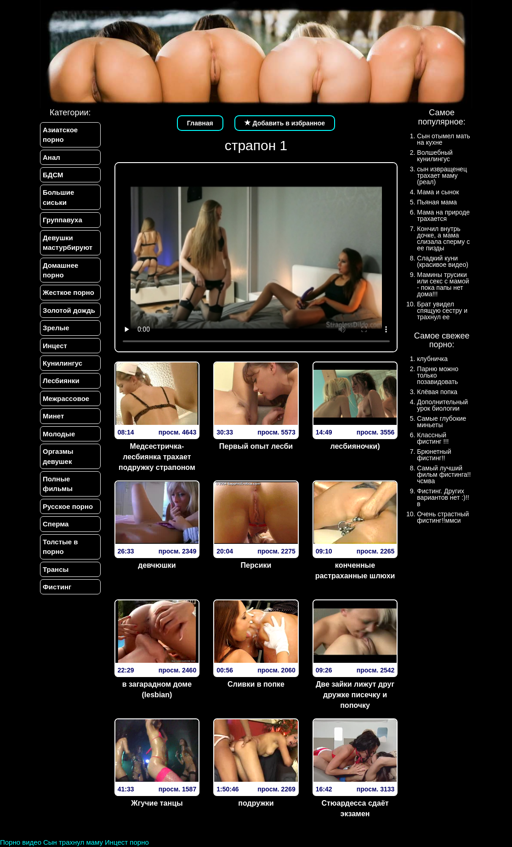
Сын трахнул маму (73, 842)
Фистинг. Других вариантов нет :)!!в (443, 497)
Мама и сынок (438, 192)
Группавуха (62, 220)
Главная (200, 123)
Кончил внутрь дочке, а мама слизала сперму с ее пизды (443, 238)
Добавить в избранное (285, 123)
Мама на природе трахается (443, 215)
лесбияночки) (355, 446)
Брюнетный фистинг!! (434, 454)
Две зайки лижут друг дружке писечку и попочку (355, 694)
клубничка (432, 359)
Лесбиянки (61, 380)
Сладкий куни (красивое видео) (442, 261)
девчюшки (157, 565)
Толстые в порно (60, 546)
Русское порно (68, 506)
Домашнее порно (60, 270)
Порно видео (20, 842)
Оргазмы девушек (58, 456)
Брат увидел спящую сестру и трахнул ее (442, 310)
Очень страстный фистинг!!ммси (443, 517)
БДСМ (53, 175)
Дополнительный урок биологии (442, 405)
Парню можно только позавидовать (437, 375)
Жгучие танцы (156, 803)
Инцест (55, 346)
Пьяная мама (437, 202)
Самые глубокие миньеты (441, 421)
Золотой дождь (69, 310)
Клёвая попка (437, 392)
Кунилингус (62, 363)
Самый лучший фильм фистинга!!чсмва (444, 474)
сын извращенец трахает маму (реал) (442, 175)
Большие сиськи (58, 197)
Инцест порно (127, 842)
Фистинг (57, 587)
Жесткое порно (68, 292)
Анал (51, 157)
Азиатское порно (60, 134)
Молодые (59, 434)
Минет (53, 416)
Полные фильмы (58, 483)
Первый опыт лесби (256, 446)
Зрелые (56, 328)
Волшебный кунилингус (434, 155)
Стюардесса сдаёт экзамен (354, 808)
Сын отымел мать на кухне (443, 139)
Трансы (55, 569)
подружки (255, 803)
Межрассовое (66, 398)
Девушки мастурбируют (67, 242)
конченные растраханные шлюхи (355, 570)
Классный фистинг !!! (433, 438)
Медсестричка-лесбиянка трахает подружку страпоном (157, 456)
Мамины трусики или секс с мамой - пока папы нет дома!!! (443, 284)
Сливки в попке (256, 684)
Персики (256, 565)
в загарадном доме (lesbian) (157, 689)
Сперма (55, 524)
